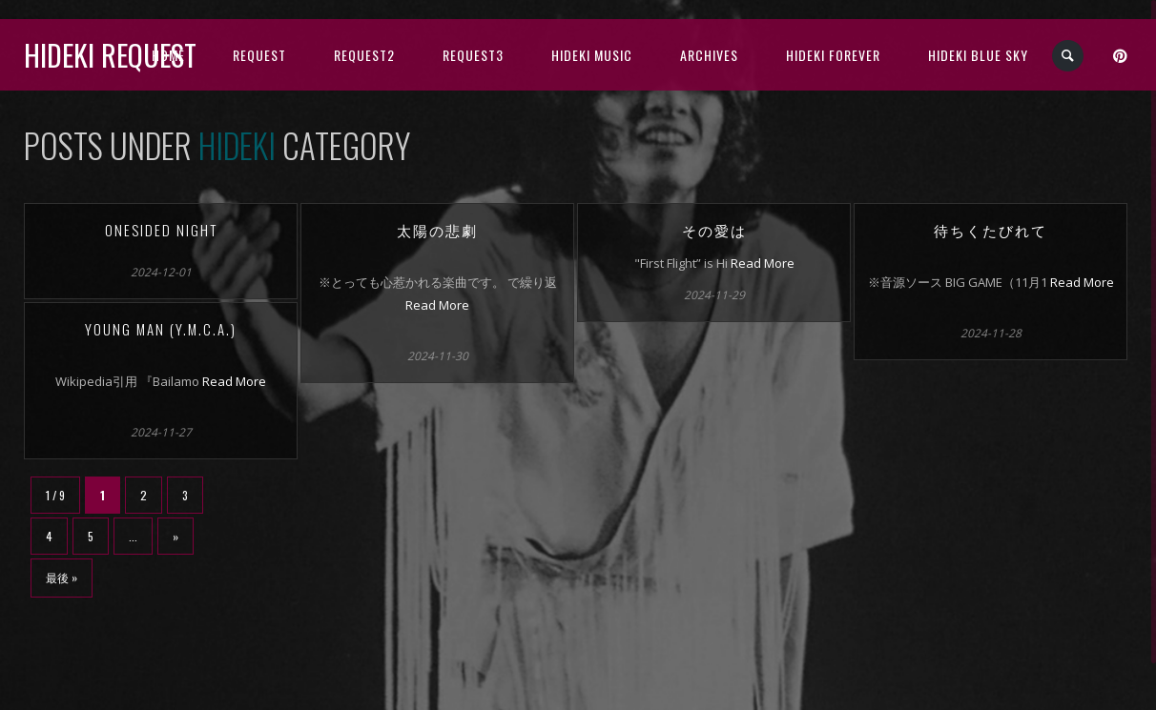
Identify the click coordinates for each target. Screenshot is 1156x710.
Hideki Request (110, 54)
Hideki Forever (833, 55)
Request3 (473, 55)
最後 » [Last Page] (61, 577)
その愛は (714, 229)
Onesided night (161, 229)
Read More (437, 305)
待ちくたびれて (990, 229)
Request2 (364, 55)
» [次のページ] (175, 536)
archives (709, 55)
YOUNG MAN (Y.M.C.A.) (161, 328)
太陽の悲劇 (437, 229)
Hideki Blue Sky (978, 55)
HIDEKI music (591, 55)
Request (259, 55)
